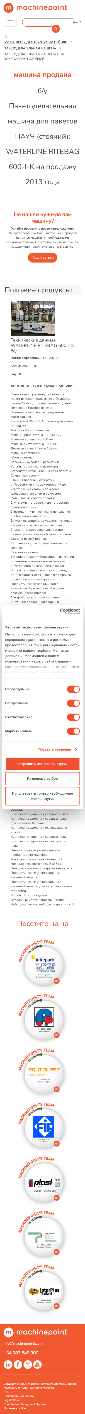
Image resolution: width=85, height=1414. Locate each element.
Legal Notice (12, 1400)
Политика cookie (15, 1408)
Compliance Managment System (25, 1404)
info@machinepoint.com (23, 1343)
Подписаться (43, 257)
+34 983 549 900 (21, 1353)
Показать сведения (54, 749)
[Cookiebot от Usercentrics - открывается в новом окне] (60, 611)
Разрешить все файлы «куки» (42, 764)
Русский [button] (72, 22)
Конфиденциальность (19, 1396)
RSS (6, 1392)
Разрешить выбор (42, 778)
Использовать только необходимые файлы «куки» (42, 796)
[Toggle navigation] (10, 22)
